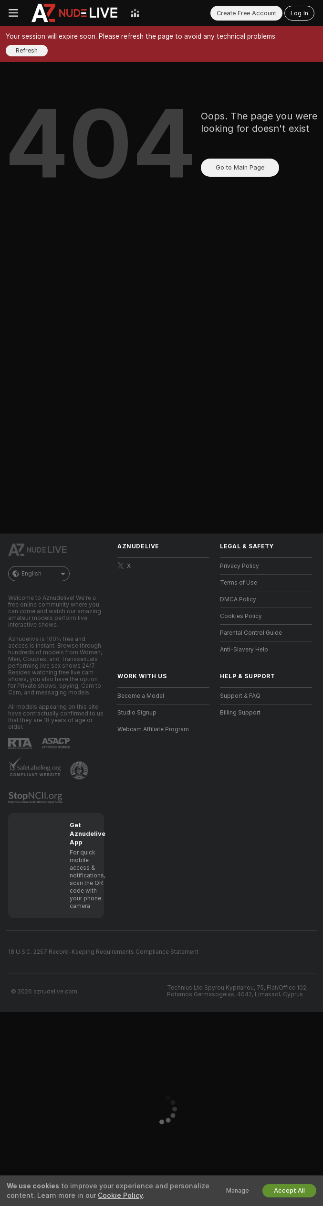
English (38, 573)
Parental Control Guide (251, 633)
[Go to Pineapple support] (80, 770)
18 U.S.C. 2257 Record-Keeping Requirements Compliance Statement (103, 952)
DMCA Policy (238, 599)
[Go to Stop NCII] (36, 797)
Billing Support (240, 712)
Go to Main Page (240, 167)
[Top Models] (135, 13)
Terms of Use (238, 582)
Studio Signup (136, 712)
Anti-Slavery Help (244, 649)
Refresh (27, 50)
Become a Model (140, 696)
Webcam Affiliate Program (153, 729)
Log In (299, 13)
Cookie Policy (120, 1195)
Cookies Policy (241, 616)
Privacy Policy (239, 566)
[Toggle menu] (13, 13)
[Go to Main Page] (74, 13)
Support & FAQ (240, 696)
